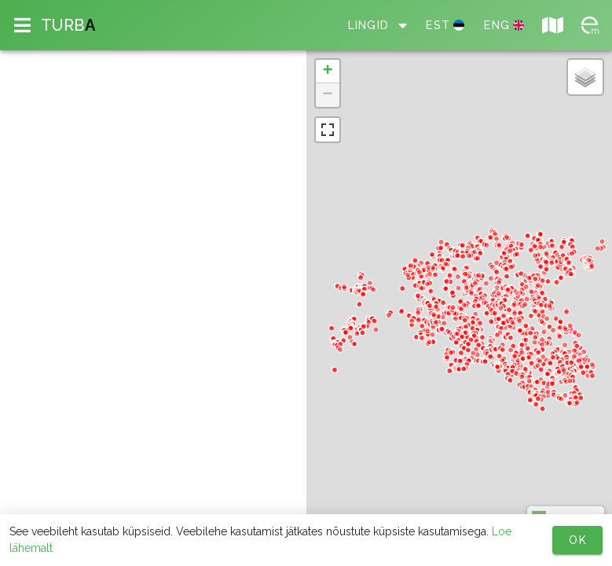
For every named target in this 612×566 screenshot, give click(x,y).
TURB (68, 25)
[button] (327, 71)
